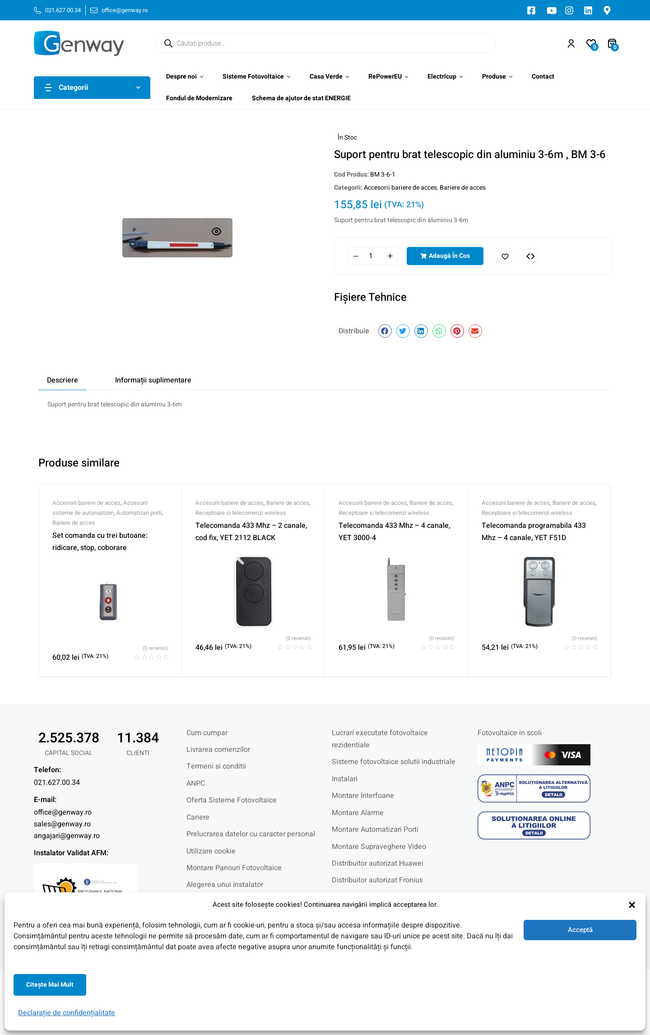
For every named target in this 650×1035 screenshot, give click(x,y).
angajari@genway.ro (67, 835)
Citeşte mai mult (50, 984)
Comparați (530, 256)
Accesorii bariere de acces (400, 187)
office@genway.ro (63, 812)
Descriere (62, 380)
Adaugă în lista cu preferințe (505, 256)
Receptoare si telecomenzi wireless (240, 512)
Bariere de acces (463, 187)
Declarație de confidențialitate (66, 1012)
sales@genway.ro (62, 824)
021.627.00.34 (57, 782)
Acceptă (580, 930)
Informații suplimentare (153, 380)
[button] (631, 904)
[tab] (62, 380)
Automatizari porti (139, 512)
